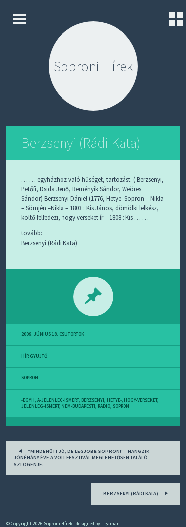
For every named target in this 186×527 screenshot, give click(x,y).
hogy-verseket (140, 400)
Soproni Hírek (93, 66)
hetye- (114, 400)
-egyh (28, 400)
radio (104, 406)
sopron (29, 378)
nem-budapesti (78, 406)
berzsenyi (92, 400)
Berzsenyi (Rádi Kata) (81, 142)
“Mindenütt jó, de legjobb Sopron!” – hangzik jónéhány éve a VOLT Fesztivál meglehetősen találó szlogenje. (81, 457)
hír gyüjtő (34, 356)
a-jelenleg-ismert (58, 400)
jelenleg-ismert (40, 406)
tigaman (110, 523)
